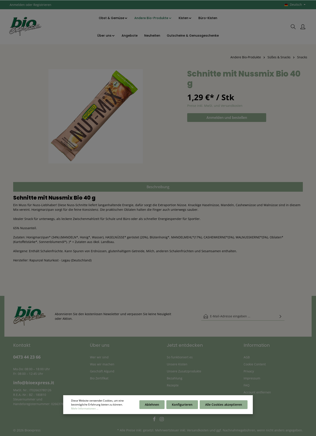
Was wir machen (102, 364)
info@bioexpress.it (33, 383)
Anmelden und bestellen (226, 117)
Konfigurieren (182, 405)
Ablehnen (152, 405)
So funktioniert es (180, 357)
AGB (247, 357)
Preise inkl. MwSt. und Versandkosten (214, 106)
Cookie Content (255, 364)
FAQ (247, 385)
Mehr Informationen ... (84, 409)
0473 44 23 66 (27, 357)
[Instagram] (161, 420)
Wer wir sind (99, 357)
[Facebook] (155, 420)
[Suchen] (293, 26)
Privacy (249, 371)
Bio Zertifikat (99, 378)
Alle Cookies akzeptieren (223, 405)
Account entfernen (257, 392)
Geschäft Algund (102, 371)
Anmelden (17, 5)
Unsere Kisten (177, 364)
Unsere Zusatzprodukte (184, 371)
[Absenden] (280, 316)
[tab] (158, 187)
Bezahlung (174, 378)
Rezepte (173, 385)
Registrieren (42, 5)
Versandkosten (198, 430)
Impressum (252, 378)
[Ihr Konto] (302, 26)
